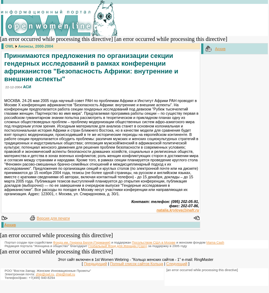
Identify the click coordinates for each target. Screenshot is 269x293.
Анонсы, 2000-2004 (35, 46)
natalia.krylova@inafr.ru (177, 210)
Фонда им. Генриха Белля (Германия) (81, 242)
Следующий (176, 264)
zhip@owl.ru (45, 274)
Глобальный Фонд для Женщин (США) (117, 246)
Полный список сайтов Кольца (136, 264)
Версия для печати (53, 218)
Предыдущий (95, 264)
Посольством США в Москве (153, 242)
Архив (10, 225)
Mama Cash (215, 242)
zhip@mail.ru (65, 274)
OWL (9, 46)
